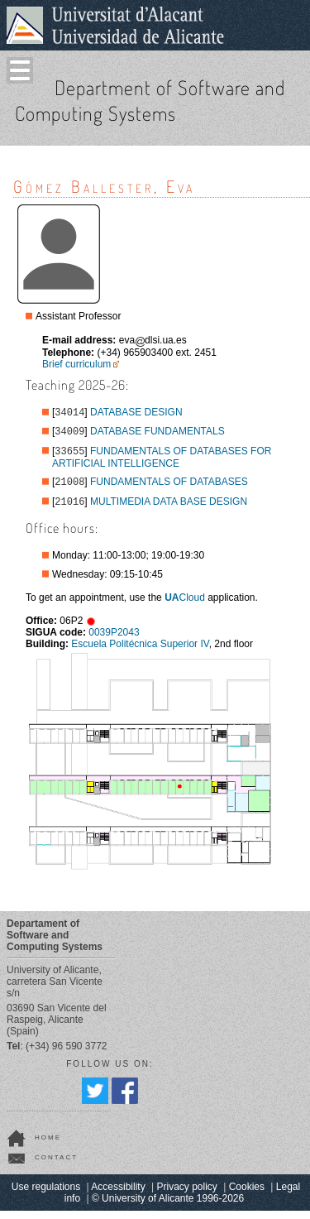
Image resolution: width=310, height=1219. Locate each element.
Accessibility (118, 1195)
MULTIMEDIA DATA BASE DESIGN (168, 510)
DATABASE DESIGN (136, 414)
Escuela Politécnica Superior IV (139, 652)
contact (56, 1165)
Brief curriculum (76, 364)
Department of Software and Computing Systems (150, 100)
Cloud (185, 606)
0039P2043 (113, 640)
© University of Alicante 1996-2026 (168, 1206)
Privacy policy (187, 1195)
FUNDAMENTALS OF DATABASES (169, 488)
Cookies (247, 1195)
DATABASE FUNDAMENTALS (157, 434)
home (48, 1145)
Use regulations (46, 1195)
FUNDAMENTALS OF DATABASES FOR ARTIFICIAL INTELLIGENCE (161, 462)
